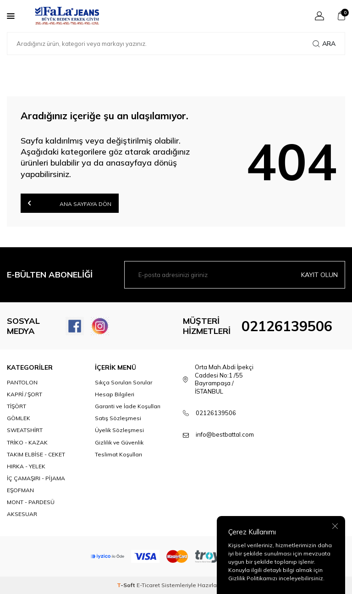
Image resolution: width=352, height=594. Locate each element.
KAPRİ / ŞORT (24, 394)
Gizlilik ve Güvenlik (119, 442)
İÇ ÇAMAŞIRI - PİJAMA (36, 478)
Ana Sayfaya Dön (69, 203)
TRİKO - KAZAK (27, 442)
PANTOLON (22, 382)
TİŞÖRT (16, 406)
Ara (324, 43)
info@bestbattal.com (225, 434)
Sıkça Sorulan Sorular (123, 382)
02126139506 (287, 326)
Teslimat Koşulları (118, 454)
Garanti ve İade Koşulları (127, 406)
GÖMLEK (18, 418)
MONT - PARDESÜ (31, 502)
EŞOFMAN (20, 490)
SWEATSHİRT (25, 430)
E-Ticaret (148, 585)
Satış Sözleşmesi (118, 418)
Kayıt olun (319, 275)
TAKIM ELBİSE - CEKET (36, 454)
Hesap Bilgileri (114, 394)
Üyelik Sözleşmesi (119, 430)
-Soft (127, 585)
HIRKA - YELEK (26, 466)
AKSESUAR (22, 514)
